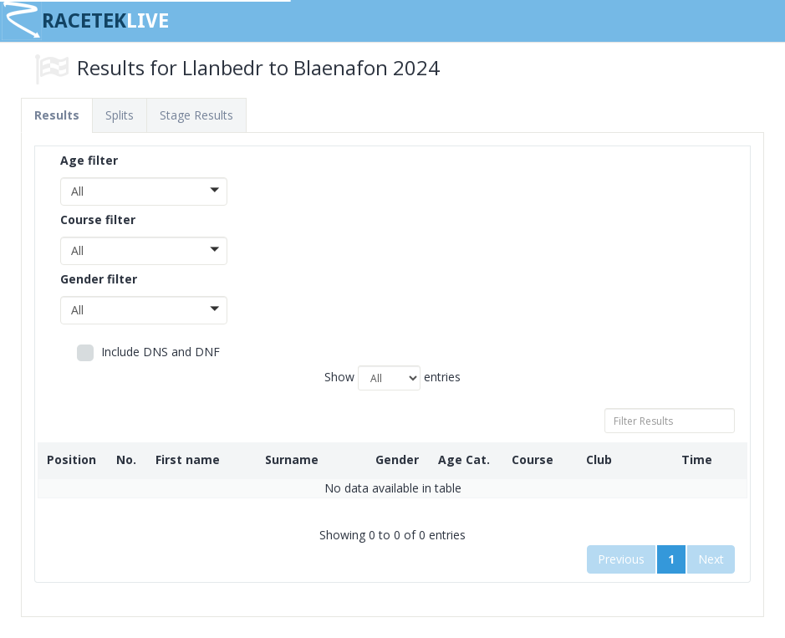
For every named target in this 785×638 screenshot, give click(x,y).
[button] (143, 191)
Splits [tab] (119, 115)
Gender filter (98, 279)
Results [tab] (56, 115)
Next (711, 559)
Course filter (97, 219)
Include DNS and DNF (148, 352)
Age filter (89, 160)
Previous (621, 559)
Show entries (392, 377)
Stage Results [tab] (196, 115)
